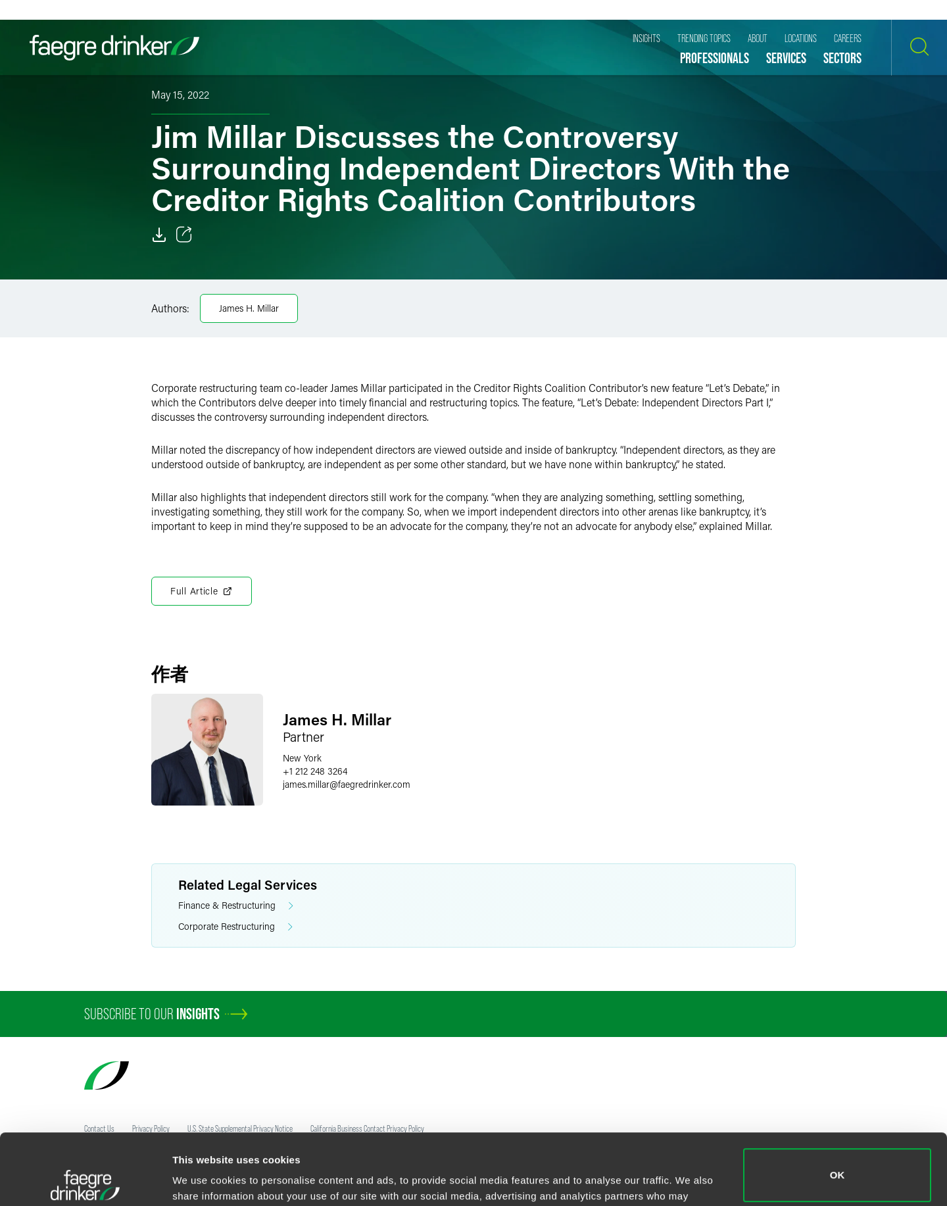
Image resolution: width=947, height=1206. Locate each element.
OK (837, 1104)
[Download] (159, 235)
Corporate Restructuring (235, 927)
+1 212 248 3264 (315, 771)
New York (302, 758)
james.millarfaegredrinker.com (346, 784)
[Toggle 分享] (184, 235)
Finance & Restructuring (235, 906)
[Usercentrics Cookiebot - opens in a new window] (85, 1180)
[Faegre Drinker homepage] (114, 47)
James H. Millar (249, 308)
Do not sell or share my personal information (837, 1162)
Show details (202, 1177)
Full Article (201, 591)
